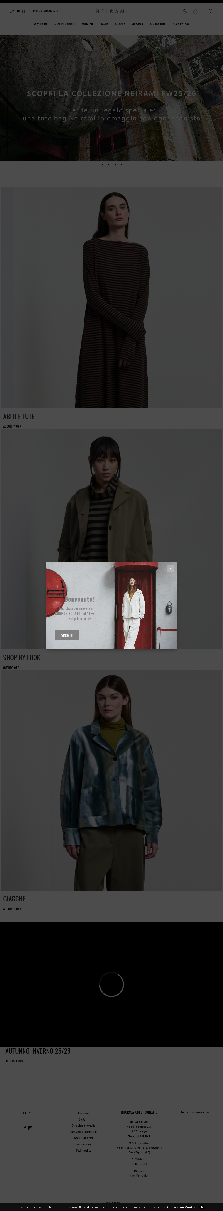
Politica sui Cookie (181, 1209)
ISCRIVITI (66, 635)
